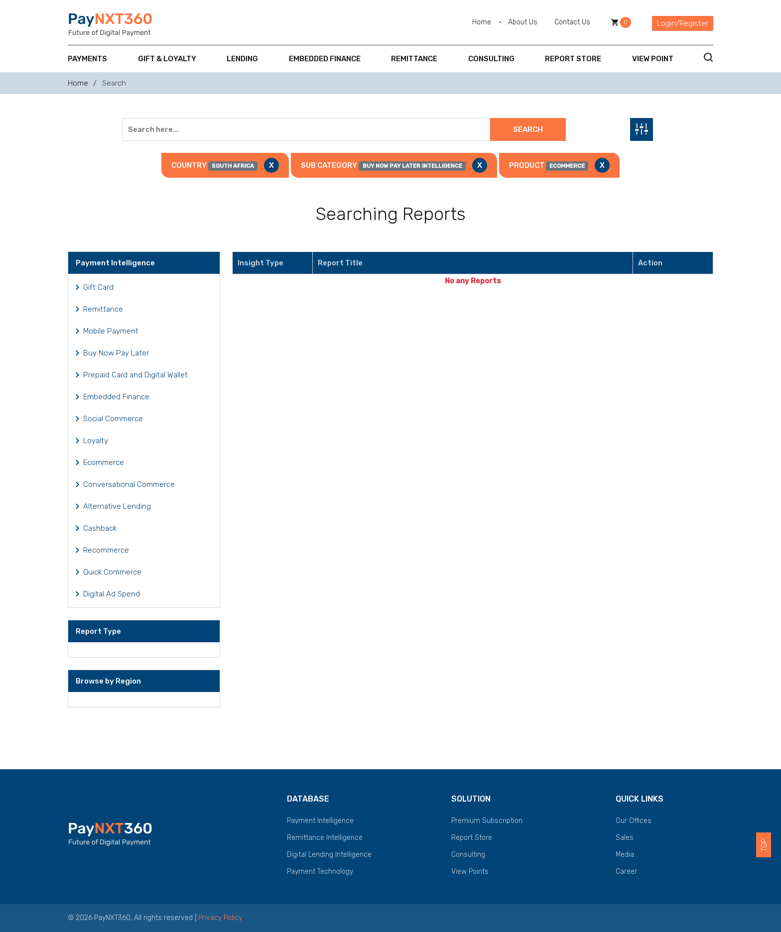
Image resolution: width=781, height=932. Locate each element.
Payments (87, 58)
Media (625, 854)
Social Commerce (113, 418)
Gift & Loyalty (167, 58)
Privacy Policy (220, 918)
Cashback (100, 528)
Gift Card (98, 287)
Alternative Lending (117, 506)
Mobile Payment (110, 331)
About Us (522, 22)
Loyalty (95, 440)
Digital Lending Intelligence (329, 854)
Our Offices (633, 820)
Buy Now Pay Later (116, 353)
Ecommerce (103, 462)
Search (528, 129)
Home (481, 22)
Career (626, 871)
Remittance (414, 58)
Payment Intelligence (320, 820)
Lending (242, 58)
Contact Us (572, 22)
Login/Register (682, 23)
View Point (652, 58)
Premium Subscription (486, 820)
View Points (470, 871)
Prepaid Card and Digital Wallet (135, 374)
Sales (625, 837)
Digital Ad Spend (111, 593)
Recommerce (106, 550)
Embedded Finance (325, 58)
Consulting (491, 58)
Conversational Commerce (129, 484)
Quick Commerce (112, 572)
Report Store (573, 58)
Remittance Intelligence (325, 837)
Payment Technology (320, 871)
